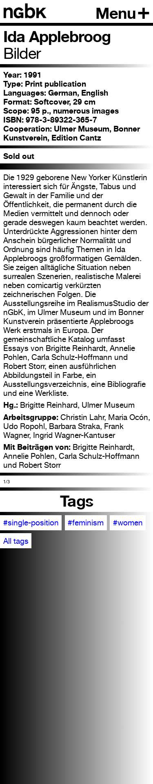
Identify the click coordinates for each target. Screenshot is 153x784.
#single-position (31, 522)
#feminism (86, 522)
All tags (16, 540)
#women (128, 522)
